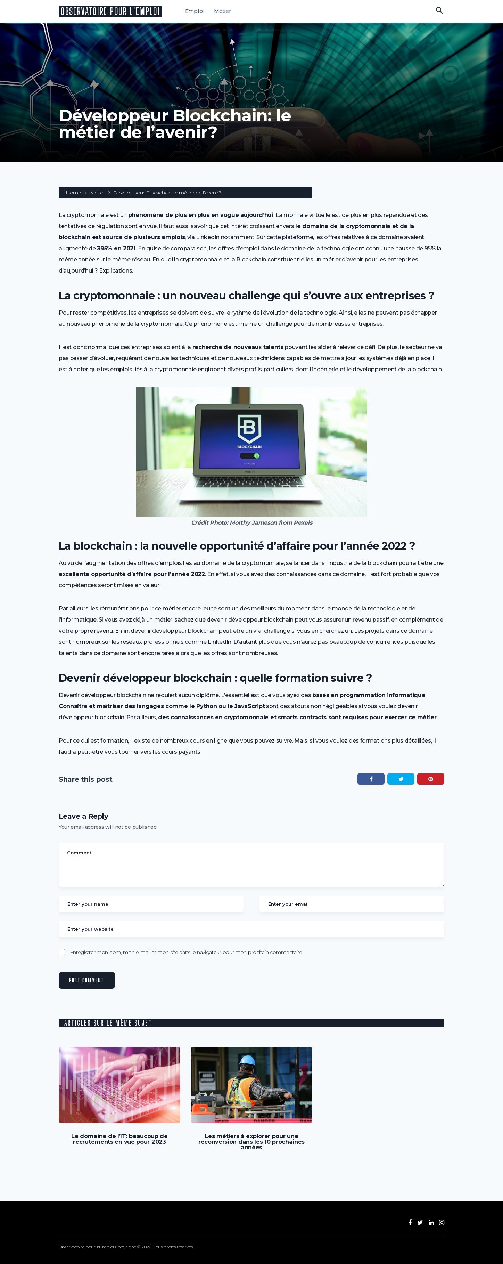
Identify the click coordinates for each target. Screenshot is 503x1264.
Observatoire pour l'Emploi (111, 11)
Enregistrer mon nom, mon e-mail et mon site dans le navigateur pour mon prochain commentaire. (186, 952)
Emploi (195, 11)
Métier (223, 11)
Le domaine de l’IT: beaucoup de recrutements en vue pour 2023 (119, 1138)
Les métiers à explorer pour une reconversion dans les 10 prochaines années (251, 1141)
